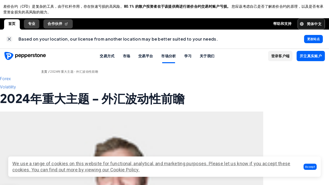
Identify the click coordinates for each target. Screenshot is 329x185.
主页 (44, 75)
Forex (5, 82)
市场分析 (168, 59)
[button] (310, 167)
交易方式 (107, 59)
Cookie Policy (124, 169)
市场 (126, 59)
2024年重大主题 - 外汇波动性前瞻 (74, 75)
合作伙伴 (58, 25)
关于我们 (207, 59)
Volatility (8, 90)
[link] (9, 42)
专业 (31, 25)
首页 (12, 25)
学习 (188, 59)
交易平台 (145, 59)
